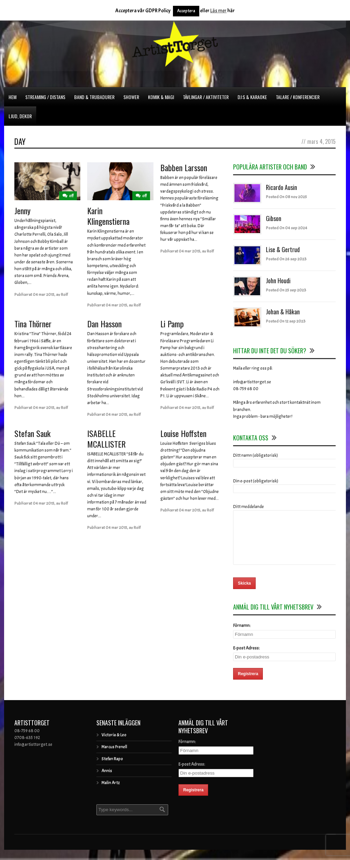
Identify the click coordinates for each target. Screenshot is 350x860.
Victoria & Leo (114, 745)
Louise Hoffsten (183, 433)
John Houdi (278, 280)
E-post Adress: (246, 658)
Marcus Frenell (114, 757)
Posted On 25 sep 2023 (286, 290)
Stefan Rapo (112, 769)
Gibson (273, 218)
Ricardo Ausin (281, 187)
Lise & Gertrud (283, 249)
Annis (107, 781)
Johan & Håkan (283, 311)
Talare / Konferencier (298, 96)
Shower (131, 96)
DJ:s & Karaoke (252, 96)
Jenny (22, 210)
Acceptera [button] (186, 11)
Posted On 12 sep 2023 (286, 321)
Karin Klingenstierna (108, 215)
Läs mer (218, 11)
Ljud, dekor (20, 116)
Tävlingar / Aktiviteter (206, 96)
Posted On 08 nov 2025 (286, 197)
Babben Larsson (183, 167)
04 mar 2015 (43, 294)
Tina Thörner (33, 323)
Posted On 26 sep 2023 (286, 259)
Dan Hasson (104, 323)
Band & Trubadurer (94, 96)
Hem (12, 96)
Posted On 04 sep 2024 (286, 228)
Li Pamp (172, 323)
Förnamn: (242, 636)
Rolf (64, 294)
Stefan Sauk (32, 433)
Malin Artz (111, 793)
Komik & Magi (161, 96)
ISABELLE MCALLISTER (106, 438)
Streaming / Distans (45, 96)
